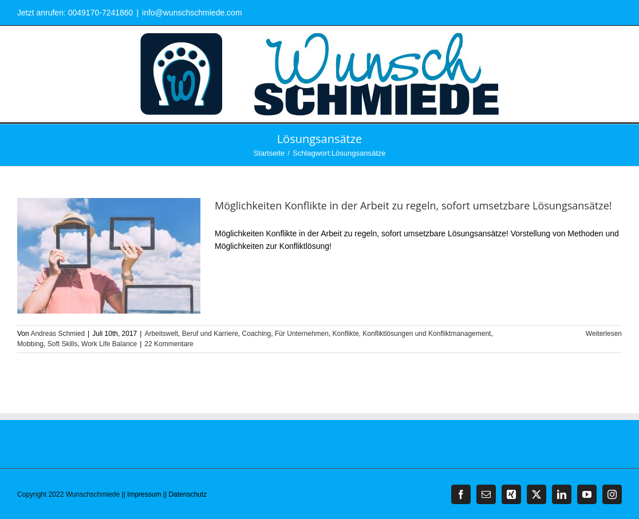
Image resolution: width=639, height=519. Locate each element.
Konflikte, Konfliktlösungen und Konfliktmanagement (412, 334)
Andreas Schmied (57, 334)
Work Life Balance (109, 344)
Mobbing (30, 344)
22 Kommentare (168, 344)
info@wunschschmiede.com (192, 12)
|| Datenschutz (185, 494)
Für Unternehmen (302, 334)
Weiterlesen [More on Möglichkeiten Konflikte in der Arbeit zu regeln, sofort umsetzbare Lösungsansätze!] (604, 334)
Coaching (256, 334)
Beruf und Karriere (210, 334)
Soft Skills (63, 344)
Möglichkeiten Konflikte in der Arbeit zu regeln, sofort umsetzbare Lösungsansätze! (413, 205)
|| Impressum (141, 494)
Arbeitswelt (161, 334)
